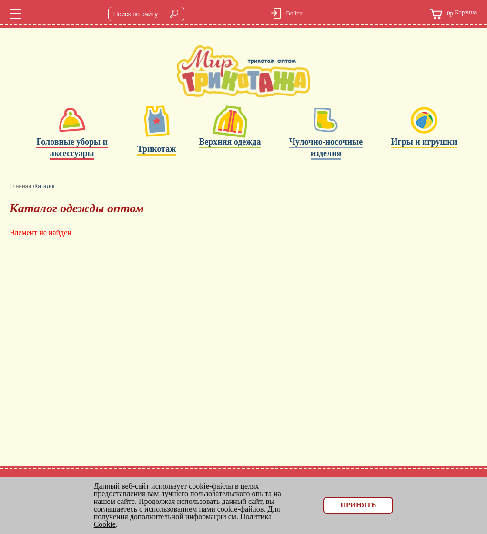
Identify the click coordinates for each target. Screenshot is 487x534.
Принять (358, 505)
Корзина (453, 14)
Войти (294, 13)
